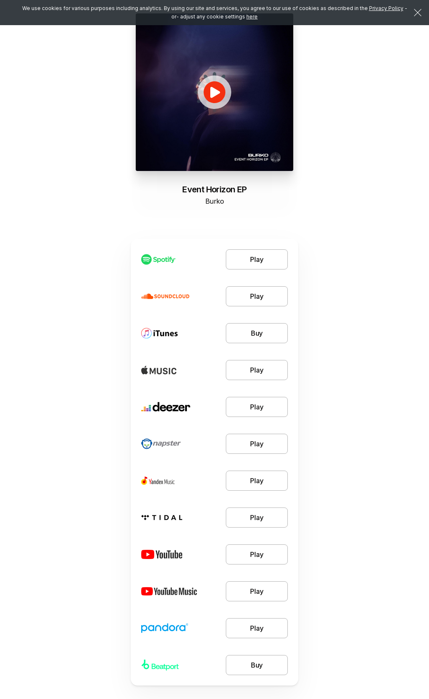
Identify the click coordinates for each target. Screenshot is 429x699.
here (252, 16)
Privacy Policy (386, 8)
